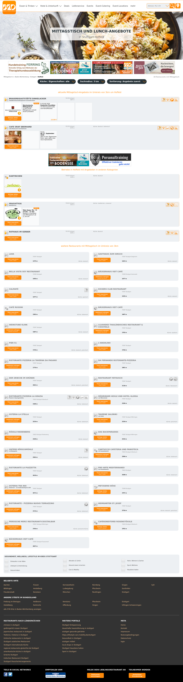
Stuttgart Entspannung (71, 625)
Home (123, 625)
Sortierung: (125, 81)
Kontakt (124, 628)
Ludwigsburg (68, 588)
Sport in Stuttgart (69, 651)
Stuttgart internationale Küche (16, 645)
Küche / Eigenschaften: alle (55, 81)
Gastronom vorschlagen (95, 675)
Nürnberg (96, 585)
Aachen (7, 585)
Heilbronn (37, 602)
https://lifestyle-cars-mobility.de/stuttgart (79, 635)
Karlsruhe (37, 605)
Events (90, 6)
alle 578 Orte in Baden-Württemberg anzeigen (22, 609)
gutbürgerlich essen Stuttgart (16, 628)
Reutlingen (96, 592)
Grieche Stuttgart (11, 655)
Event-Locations (120, 6)
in (9, 77)
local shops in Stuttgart (71, 645)
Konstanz (37, 592)
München (66, 592)
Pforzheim (96, 588)
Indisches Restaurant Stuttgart (16, 658)
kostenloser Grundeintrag (137, 675)
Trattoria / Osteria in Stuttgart (16, 635)
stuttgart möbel (68, 641)
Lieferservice (78, 6)
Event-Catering (103, 6)
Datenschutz (126, 638)
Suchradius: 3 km (89, 81)
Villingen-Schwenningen (131, 605)
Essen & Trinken (27, 6)
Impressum (125, 632)
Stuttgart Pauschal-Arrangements (17, 661)
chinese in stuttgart (12, 625)
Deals (66, 6)
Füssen (36, 585)
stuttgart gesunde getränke (73, 632)
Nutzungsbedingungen (130, 635)
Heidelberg (37, 588)
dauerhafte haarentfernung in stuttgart (78, 628)
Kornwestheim (68, 585)
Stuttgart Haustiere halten (73, 648)
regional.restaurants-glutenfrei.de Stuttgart (21, 648)
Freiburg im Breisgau (12, 602)
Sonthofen (126, 588)
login (123, 641)
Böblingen (8, 588)
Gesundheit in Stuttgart (71, 638)
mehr (133, 6)
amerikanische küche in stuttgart (17, 651)
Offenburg (67, 605)
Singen (124, 585)
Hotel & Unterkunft (49, 6)
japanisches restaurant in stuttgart (18, 632)
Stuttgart (125, 592)
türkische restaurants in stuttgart (17, 638)
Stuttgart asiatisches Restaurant (17, 641)
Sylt (153, 585)
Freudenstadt (9, 592)
